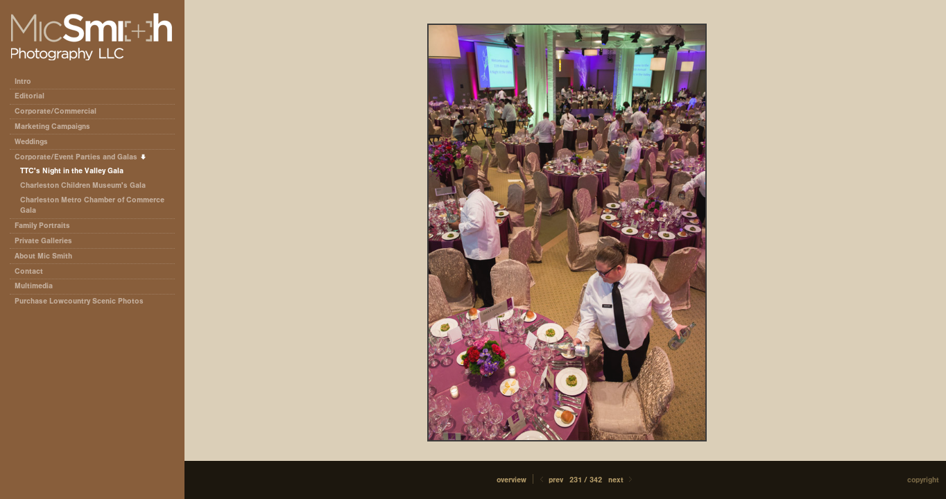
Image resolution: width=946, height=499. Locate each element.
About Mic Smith (43, 256)
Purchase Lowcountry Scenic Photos (79, 301)
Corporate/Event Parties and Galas (81, 156)
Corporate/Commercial (60, 111)
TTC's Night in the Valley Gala (71, 170)
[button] (511, 480)
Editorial (34, 95)
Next (621, 479)
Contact (29, 271)
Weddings (31, 141)
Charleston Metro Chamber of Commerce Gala (92, 205)
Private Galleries (43, 240)
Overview (511, 479)
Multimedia (34, 285)
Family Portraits (42, 225)
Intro (23, 81)
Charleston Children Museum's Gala (83, 185)
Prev (550, 479)
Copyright (923, 479)
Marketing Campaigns (52, 126)
